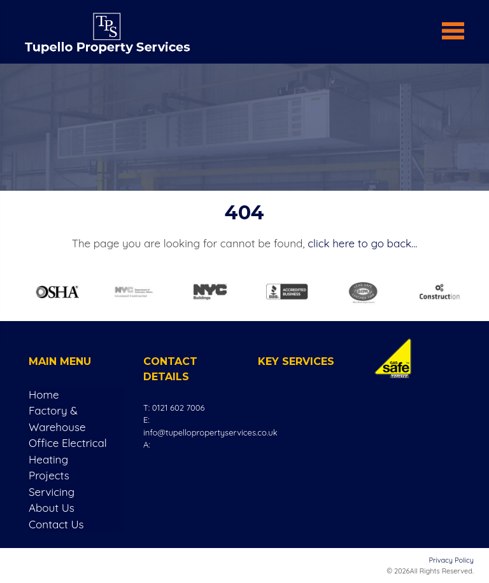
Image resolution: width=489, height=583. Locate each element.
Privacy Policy (451, 560)
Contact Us (56, 524)
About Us (51, 507)
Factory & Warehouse (57, 419)
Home (44, 394)
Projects (49, 475)
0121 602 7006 (178, 407)
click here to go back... (362, 243)
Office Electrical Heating (68, 451)
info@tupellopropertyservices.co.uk (210, 432)
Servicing (51, 491)
